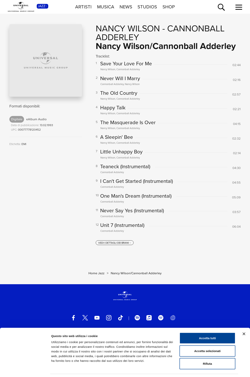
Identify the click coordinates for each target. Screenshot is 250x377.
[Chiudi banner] (244, 321)
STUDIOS (147, 6)
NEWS (126, 6)
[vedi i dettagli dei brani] (115, 245)
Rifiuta (207, 351)
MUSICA (105, 6)
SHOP (168, 6)
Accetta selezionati (207, 338)
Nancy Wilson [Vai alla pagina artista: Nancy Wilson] (128, 28)
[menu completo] (238, 7)
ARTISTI (83, 6)
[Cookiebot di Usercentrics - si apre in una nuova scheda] (25, 369)
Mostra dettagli (205, 369)
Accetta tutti (207, 325)
